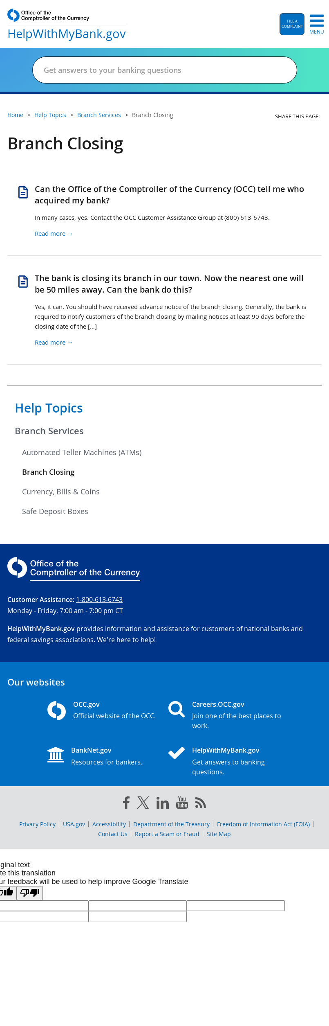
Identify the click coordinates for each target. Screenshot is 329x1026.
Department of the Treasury (171, 824)
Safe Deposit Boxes (55, 511)
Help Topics (49, 408)
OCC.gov (86, 704)
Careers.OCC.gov (218, 704)
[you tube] (182, 804)
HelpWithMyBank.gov (226, 750)
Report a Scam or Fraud (167, 834)
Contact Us (113, 834)
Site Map (219, 834)
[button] (292, 24)
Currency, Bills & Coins (61, 491)
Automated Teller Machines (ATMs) (81, 452)
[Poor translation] (30, 893)
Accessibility (109, 824)
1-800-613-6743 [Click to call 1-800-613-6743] (99, 599)
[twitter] (143, 804)
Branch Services (49, 431)
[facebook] (126, 804)
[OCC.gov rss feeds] (200, 804)
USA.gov (74, 824)
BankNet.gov (91, 750)
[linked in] (163, 804)
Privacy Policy (37, 824)
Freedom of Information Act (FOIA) (263, 824)
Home (15, 115)
